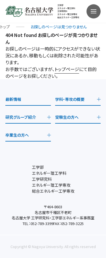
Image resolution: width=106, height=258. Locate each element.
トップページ (67, 69)
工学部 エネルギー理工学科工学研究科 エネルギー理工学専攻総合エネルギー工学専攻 (68, 11)
